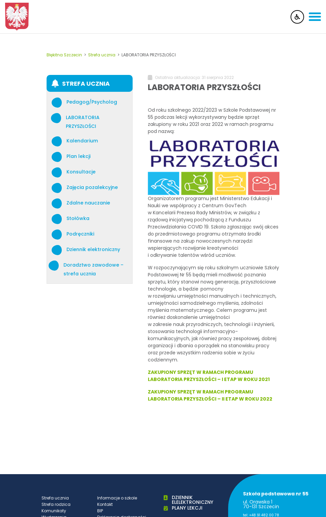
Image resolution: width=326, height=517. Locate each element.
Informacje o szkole (117, 498)
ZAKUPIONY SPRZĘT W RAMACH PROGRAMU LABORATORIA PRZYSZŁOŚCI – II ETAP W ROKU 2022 (210, 395)
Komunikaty (54, 511)
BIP (100, 511)
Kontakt (105, 504)
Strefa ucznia (55, 498)
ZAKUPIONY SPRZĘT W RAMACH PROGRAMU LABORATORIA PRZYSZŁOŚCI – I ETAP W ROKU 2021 (209, 376)
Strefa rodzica (56, 504)
